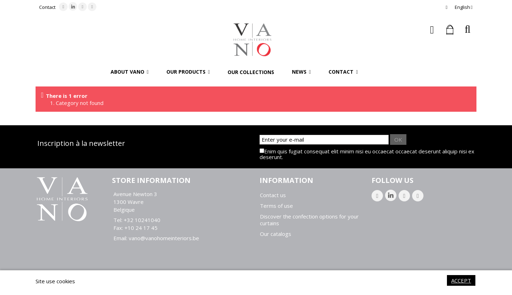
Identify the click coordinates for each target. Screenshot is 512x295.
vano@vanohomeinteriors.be (164, 238)
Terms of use (276, 205)
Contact (47, 7)
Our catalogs (275, 234)
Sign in (432, 30)
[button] (130, 72)
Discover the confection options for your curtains (309, 220)
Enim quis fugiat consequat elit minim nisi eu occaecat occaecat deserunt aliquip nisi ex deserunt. (367, 154)
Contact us (273, 195)
